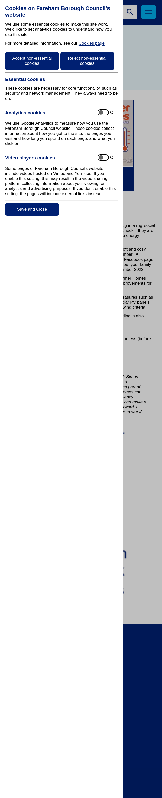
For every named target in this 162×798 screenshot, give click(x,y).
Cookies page (92, 43)
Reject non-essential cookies (87, 61)
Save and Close (32, 209)
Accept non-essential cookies (32, 61)
